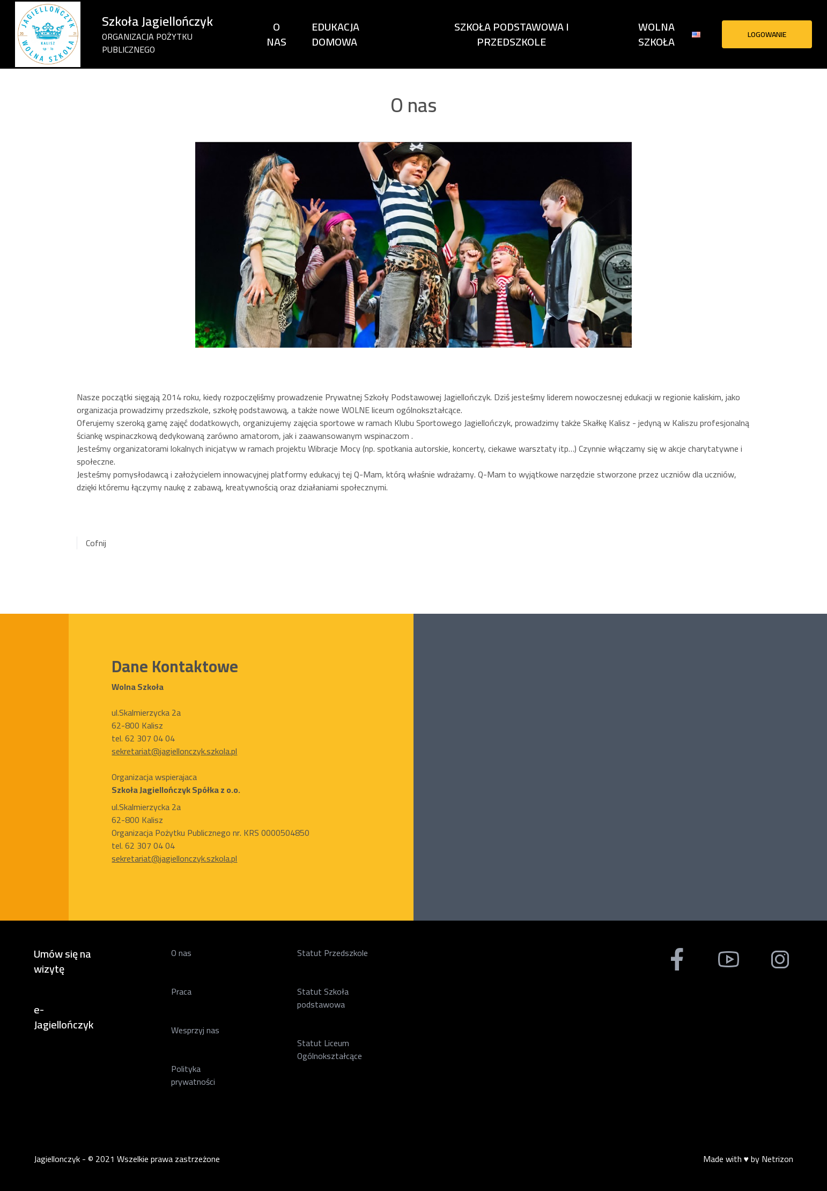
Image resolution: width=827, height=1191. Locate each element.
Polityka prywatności (193, 1075)
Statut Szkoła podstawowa (323, 997)
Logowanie (767, 34)
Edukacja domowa (335, 34)
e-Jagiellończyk (63, 1016)
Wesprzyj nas (195, 1030)
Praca (181, 991)
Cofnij (96, 542)
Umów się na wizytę (62, 961)
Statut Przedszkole (332, 953)
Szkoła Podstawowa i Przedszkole (511, 34)
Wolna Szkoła (656, 34)
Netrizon (777, 1159)
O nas (276, 34)
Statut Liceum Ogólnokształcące (329, 1049)
